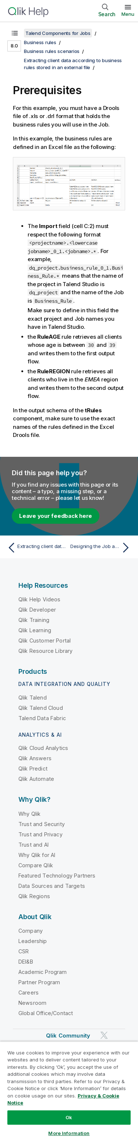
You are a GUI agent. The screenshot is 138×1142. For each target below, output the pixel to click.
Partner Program (39, 982)
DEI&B (25, 961)
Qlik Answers (35, 758)
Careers (28, 992)
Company (30, 931)
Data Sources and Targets (51, 886)
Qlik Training (33, 620)
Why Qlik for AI (36, 855)
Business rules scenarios (51, 51)
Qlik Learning (34, 630)
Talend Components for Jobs (58, 33)
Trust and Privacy (40, 834)
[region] (69, 1091)
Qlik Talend (32, 697)
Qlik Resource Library (45, 651)
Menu (127, 14)
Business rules (40, 42)
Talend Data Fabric (42, 718)
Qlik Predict (32, 768)
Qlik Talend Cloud (40, 708)
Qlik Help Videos (39, 599)
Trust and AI (33, 845)
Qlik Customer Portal (44, 640)
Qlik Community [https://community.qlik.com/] (68, 1035)
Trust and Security (41, 824)
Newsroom (32, 1003)
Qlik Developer (37, 609)
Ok (69, 1117)
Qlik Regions (34, 896)
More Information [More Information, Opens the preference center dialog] (68, 1133)
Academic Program (42, 972)
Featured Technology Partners (56, 875)
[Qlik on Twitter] (104, 1035)
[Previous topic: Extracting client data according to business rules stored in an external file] (37, 547)
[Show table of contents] (14, 33)
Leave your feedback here (55, 515)
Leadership (32, 941)
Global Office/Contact (45, 1013)
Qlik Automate (36, 779)
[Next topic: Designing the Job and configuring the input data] (101, 547)
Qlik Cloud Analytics (43, 748)
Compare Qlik (35, 865)
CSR (23, 951)
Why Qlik (29, 814)
